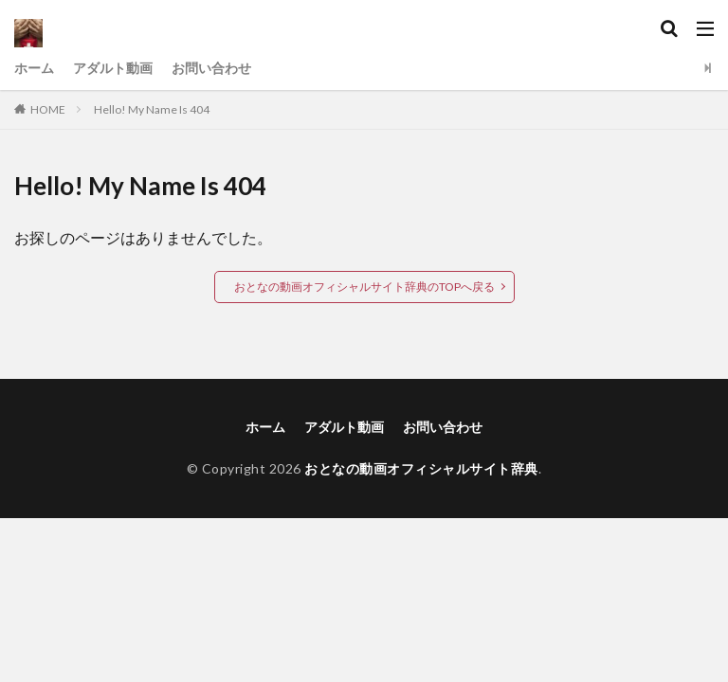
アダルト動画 (113, 68)
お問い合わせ (211, 68)
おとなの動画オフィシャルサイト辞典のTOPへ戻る (364, 286)
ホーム (34, 68)
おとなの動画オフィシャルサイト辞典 (421, 468)
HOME (47, 109)
